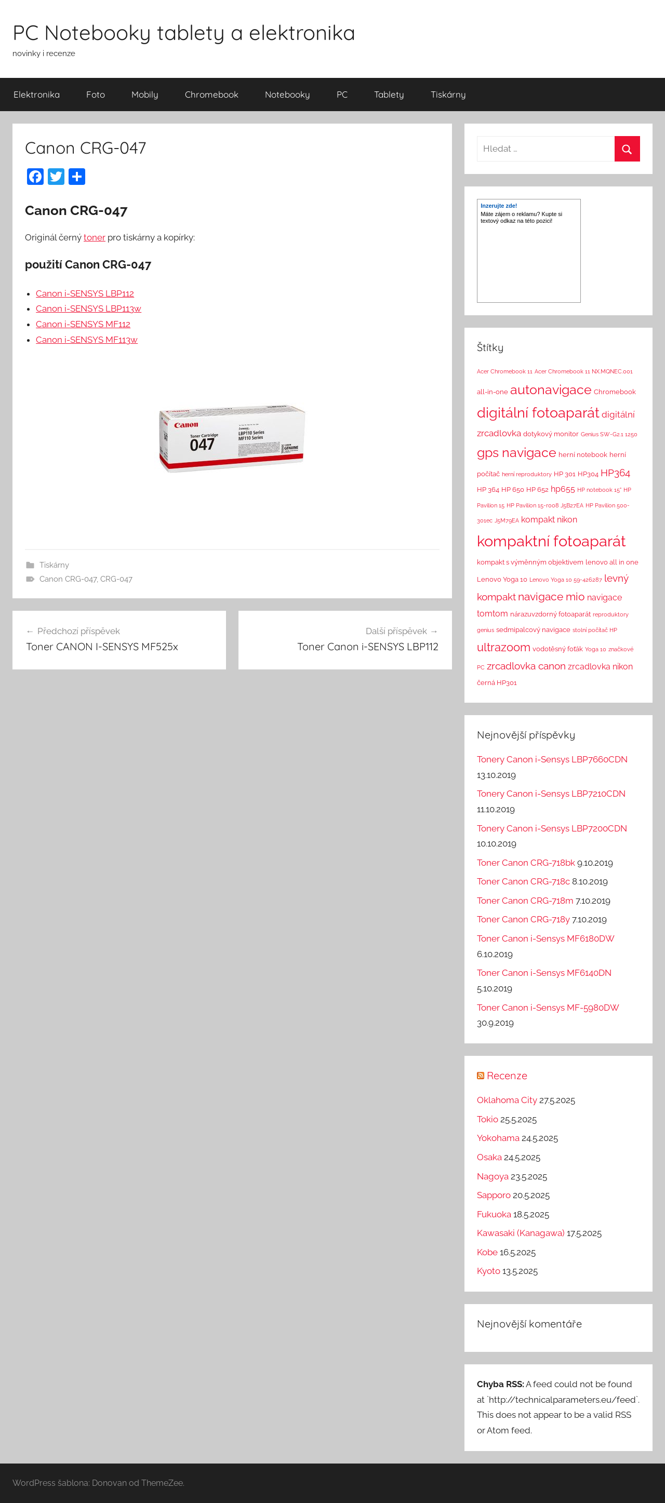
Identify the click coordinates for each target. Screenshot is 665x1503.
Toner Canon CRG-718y (523, 919)
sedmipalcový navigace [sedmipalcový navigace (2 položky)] (533, 630)
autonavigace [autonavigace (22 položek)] (551, 389)
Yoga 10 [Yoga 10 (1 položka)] (595, 649)
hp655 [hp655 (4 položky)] (563, 489)
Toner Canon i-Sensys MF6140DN (544, 973)
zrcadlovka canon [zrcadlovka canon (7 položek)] (526, 666)
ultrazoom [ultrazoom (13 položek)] (503, 647)
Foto (95, 94)
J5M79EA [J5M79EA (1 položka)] (507, 520)
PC (342, 94)
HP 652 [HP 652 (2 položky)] (537, 489)
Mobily (144, 94)
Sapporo (494, 1195)
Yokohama (498, 1138)
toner (94, 237)
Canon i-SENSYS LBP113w (88, 308)
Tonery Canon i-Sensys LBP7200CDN (552, 828)
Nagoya (493, 1176)
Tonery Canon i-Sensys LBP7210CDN (551, 793)
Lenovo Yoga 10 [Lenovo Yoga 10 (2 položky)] (502, 579)
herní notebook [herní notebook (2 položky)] (582, 455)
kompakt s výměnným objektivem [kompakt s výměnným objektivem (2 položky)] (530, 562)
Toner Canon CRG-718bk (526, 862)
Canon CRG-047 (68, 579)
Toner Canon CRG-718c (523, 881)
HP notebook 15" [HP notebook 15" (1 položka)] (599, 490)
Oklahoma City (507, 1100)
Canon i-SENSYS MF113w (87, 339)
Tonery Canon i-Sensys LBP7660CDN (552, 759)
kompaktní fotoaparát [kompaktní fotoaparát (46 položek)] (551, 541)
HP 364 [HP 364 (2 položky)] (488, 489)
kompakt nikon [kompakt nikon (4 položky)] (549, 520)
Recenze (507, 1075)
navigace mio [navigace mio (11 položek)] (551, 596)
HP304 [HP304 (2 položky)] (588, 474)
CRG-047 (116, 579)
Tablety (389, 94)
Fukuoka (494, 1214)
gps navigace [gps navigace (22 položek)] (516, 452)
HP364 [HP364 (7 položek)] (615, 472)
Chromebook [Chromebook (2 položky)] (615, 392)
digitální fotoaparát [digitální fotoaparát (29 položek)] (538, 413)
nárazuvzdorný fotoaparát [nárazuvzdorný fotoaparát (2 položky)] (550, 614)
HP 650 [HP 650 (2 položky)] (512, 489)
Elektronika (37, 94)
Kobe (487, 1252)
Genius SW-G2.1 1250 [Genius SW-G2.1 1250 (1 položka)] (609, 434)
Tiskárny (448, 94)
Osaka (489, 1157)
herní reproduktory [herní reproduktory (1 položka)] (527, 474)
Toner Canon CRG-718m (525, 900)
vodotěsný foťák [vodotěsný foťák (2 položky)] (558, 649)
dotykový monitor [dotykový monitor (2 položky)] (551, 434)
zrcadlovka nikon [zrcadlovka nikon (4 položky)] (600, 667)
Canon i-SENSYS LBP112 (85, 293)
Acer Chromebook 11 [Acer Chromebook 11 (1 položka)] (505, 371)
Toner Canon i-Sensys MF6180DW (545, 938)
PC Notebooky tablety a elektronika (183, 32)
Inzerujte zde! (499, 206)
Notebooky (287, 94)
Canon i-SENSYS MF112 (83, 324)
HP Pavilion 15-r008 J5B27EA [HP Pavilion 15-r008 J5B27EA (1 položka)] (545, 505)
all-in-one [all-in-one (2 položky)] (492, 392)
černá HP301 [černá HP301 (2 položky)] (497, 683)
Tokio (487, 1119)
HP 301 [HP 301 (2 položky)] (565, 474)
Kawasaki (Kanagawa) (521, 1233)
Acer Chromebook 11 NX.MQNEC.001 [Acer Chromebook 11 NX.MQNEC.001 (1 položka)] (584, 371)
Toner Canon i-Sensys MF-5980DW (548, 1007)
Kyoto (488, 1271)
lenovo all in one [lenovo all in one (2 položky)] (612, 562)
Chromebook (211, 94)
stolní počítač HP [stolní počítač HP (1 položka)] (595, 630)
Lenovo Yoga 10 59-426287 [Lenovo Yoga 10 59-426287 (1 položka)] (565, 579)
